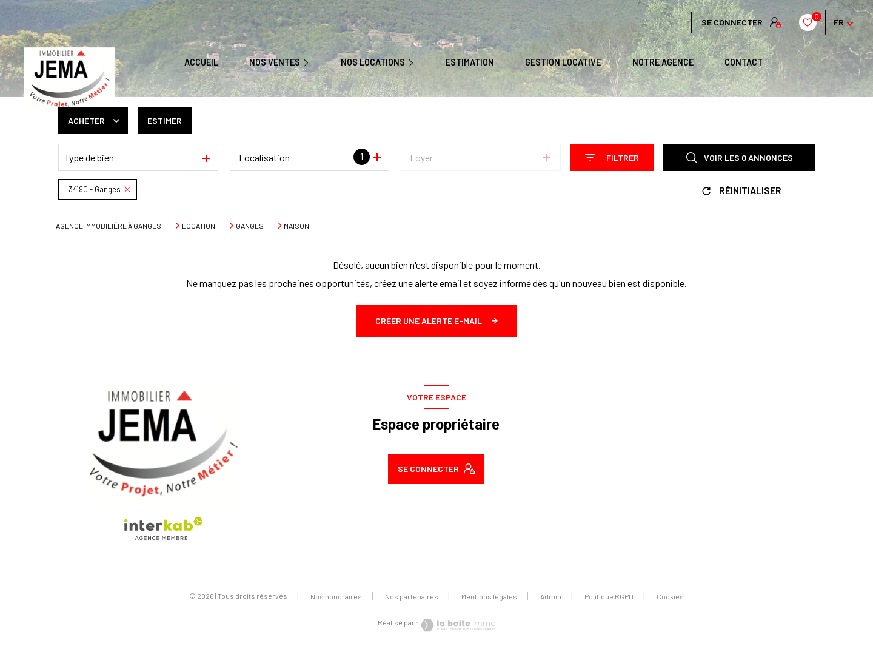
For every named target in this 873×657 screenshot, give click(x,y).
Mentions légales (489, 596)
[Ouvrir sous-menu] (310, 62)
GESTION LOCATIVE (563, 62)
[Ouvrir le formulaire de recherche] (612, 157)
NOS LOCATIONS (373, 62)
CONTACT (743, 62)
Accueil (201, 62)
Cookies (670, 597)
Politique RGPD (609, 596)
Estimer (164, 120)
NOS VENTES (274, 62)
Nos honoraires (336, 596)
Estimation (470, 62)
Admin (550, 596)
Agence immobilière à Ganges (108, 225)
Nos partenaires (411, 596)
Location (198, 225)
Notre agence (663, 62)
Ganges (250, 225)
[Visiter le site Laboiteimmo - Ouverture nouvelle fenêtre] (457, 625)
